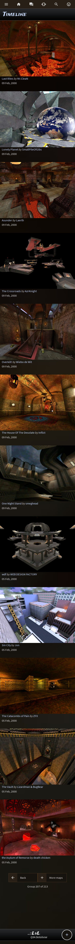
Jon (17, 645)
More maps (56, 877)
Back (23, 877)
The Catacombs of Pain (15, 716)
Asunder (7, 220)
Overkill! (7, 362)
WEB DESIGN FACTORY (23, 574)
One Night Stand (12, 503)
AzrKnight (31, 291)
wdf (4, 574)
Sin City (6, 645)
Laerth (20, 220)
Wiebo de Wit (24, 362)
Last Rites (7, 78)
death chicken (41, 857)
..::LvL (34, 933)
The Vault (7, 787)
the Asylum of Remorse (15, 857)
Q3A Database (39, 937)
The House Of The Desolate (18, 432)
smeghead (32, 503)
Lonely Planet (10, 149)
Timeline (15, 14)
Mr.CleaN (22, 78)
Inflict (41, 432)
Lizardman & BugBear (30, 787)
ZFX (35, 716)
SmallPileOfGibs (32, 149)
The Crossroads (11, 291)
